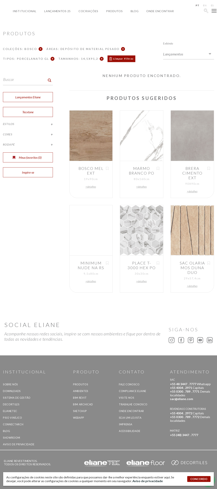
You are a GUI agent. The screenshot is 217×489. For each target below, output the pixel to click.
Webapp (78, 417)
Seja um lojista (130, 417)
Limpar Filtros (123, 58)
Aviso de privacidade (18, 444)
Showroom (11, 437)
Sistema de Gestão (17, 397)
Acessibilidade (129, 431)
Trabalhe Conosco (133, 404)
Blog (135, 11)
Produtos (114, 11)
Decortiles (11, 404)
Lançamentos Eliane (28, 97)
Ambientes (80, 391)
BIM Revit (80, 397)
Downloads (12, 391)
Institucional (24, 11)
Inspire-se (28, 172)
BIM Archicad (83, 404)
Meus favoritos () (27, 157)
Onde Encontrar (160, 11)
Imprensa (125, 424)
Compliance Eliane (132, 391)
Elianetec (10, 411)
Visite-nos (126, 397)
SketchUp (80, 411)
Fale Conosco (129, 384)
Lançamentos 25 (57, 11)
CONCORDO (198, 479)
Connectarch (13, 424)
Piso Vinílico (12, 417)
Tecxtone (27, 112)
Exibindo (168, 43)
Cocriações (88, 11)
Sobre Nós (10, 384)
